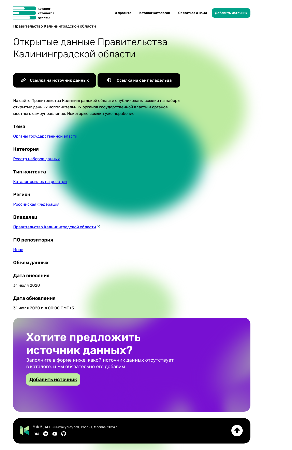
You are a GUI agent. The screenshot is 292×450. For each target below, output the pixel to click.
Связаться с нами (192, 13)
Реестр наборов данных (36, 158)
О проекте (123, 13)
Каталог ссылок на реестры (40, 181)
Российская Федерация (36, 204)
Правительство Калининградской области (54, 226)
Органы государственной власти (45, 136)
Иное (18, 249)
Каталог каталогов (154, 13)
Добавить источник (231, 13)
